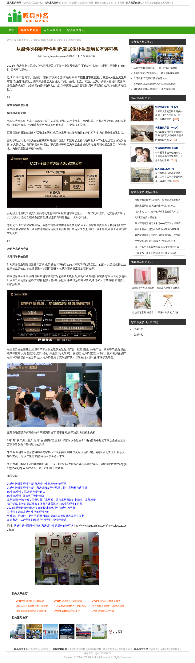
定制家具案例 (52, 30)
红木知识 (144, 2)
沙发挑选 (156, 2)
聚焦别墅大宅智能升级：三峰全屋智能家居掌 (156, 73)
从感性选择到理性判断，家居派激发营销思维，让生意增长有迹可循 (47, 487)
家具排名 (90, 56)
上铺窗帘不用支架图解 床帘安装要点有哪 (156, 253)
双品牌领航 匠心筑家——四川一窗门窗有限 (155, 67)
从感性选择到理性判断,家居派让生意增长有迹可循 (36, 483)
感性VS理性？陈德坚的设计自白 (26, 491)
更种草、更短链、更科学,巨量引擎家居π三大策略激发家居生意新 (45, 515)
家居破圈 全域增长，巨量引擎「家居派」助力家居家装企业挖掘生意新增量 (51, 499)
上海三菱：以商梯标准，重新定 (32, 605)
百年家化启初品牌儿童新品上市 (108, 605)
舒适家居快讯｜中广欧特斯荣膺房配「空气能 (158, 235)
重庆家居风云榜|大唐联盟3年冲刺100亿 (155, 205)
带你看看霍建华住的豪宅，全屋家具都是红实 (158, 199)
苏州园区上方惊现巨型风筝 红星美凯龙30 (154, 83)
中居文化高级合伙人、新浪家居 (70, 605)
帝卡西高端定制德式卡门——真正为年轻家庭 (158, 223)
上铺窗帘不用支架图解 (143, 287)
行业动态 (26, 2)
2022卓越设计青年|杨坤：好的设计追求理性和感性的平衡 (41, 507)
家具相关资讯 (29, 30)
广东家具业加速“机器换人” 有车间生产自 (155, 241)
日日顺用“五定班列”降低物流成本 (150, 78)
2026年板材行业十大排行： (68, 610)
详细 (176, 119)
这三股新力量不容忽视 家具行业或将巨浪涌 (157, 247)
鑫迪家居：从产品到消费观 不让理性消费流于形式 (36, 519)
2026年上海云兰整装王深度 (106, 600)
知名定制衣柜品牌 (68, 2)
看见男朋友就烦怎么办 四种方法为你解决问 (157, 229)
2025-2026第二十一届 (103, 610)
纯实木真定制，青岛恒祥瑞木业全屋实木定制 (158, 211)
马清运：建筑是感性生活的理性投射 (28, 511)
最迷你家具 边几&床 (168, 312)
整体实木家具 (117, 2)
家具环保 (167, 2)
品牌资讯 (37, 2)
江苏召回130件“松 (164, 169)
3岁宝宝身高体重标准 (146, 217)
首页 (12, 30)
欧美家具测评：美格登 (168, 287)
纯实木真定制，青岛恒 (166, 107)
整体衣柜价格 (102, 2)
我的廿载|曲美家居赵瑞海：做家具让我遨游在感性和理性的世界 (44, 503)
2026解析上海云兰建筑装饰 (68, 600)
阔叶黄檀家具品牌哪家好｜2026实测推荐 (154, 89)
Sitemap (104, 657)
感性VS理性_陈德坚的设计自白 (25, 495)
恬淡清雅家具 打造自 (142, 312)
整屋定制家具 (86, 2)
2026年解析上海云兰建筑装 (30, 600)
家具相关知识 (76, 30)
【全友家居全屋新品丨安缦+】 (31, 610)
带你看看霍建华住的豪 (166, 148)
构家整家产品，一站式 (166, 127)
